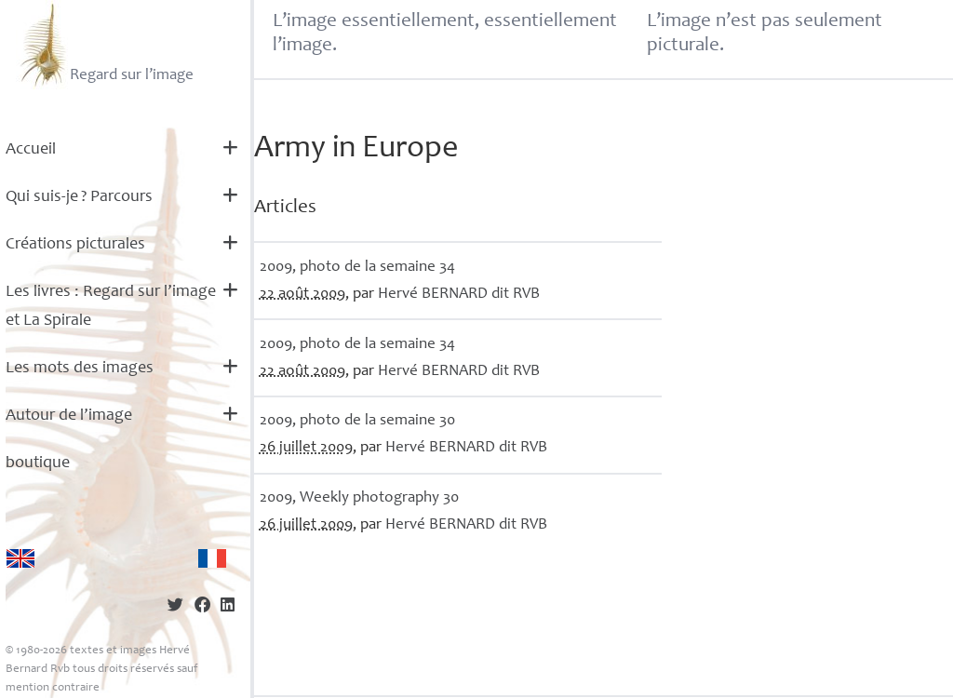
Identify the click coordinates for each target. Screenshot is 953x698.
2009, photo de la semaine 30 (357, 421)
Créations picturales (75, 244)
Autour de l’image (69, 416)
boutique (38, 463)
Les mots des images (80, 368)
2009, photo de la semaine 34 (357, 267)
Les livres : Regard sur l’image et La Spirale (111, 306)
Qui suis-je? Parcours (79, 197)
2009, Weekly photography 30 (359, 498)
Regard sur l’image (105, 44)
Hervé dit (459, 294)
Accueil (31, 149)
